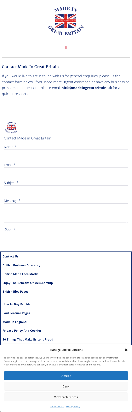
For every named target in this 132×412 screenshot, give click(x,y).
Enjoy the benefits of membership (28, 283)
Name (8, 146)
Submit (10, 229)
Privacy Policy (73, 406)
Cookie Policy (57, 406)
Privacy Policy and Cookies (22, 330)
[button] (126, 350)
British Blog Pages (15, 291)
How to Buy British (16, 304)
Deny (66, 386)
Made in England (15, 322)
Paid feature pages (16, 313)
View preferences (66, 397)
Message (11, 200)
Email (8, 164)
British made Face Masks (20, 274)
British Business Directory (21, 265)
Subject (10, 182)
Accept (66, 376)
